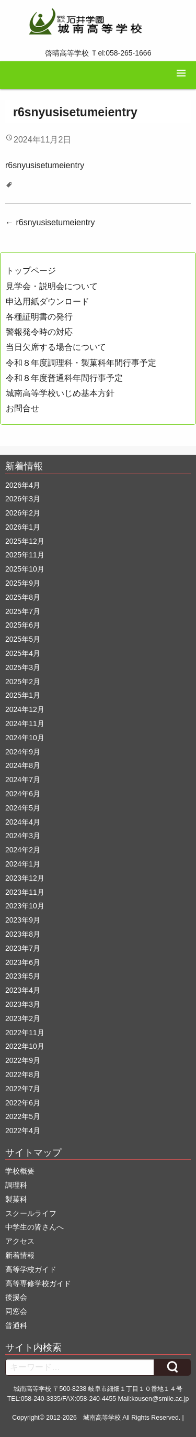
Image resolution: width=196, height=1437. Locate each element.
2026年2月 (22, 513)
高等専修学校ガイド (38, 1283)
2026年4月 (22, 485)
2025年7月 (22, 611)
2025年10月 (24, 569)
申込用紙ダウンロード (47, 301)
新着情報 (19, 1255)
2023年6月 (22, 962)
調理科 (16, 1185)
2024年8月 (22, 765)
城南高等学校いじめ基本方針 (60, 393)
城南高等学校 (102, 1417)
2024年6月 (22, 793)
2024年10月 (24, 737)
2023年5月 (22, 976)
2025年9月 (22, 583)
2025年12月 (24, 541)
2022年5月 (22, 1116)
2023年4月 (22, 990)
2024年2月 (22, 850)
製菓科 (16, 1199)
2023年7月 (22, 948)
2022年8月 (22, 1074)
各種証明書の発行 (39, 316)
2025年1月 (22, 695)
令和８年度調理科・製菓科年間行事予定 (81, 362)
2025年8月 (22, 597)
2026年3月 (22, 499)
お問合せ (22, 408)
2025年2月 (22, 681)
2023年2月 (22, 1018)
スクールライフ (30, 1213)
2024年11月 (24, 723)
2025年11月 (24, 555)
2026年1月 (22, 527)
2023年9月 (22, 920)
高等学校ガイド (30, 1269)
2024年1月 (22, 864)
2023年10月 (24, 906)
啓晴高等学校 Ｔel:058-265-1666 (98, 53)
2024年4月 (22, 822)
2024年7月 (22, 779)
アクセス (19, 1241)
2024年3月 (22, 835)
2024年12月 (24, 709)
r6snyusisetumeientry (44, 165)
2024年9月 (22, 752)
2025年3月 (22, 667)
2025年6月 (22, 625)
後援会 (16, 1297)
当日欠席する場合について (56, 347)
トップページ (31, 270)
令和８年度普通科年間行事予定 (64, 378)
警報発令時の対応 (39, 331)
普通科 (16, 1325)
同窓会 (16, 1311)
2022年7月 (22, 1088)
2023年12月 (24, 878)
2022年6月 (22, 1103)
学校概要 (19, 1171)
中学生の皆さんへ (34, 1227)
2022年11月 (24, 1032)
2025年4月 (22, 653)
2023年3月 (22, 1004)
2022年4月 (22, 1130)
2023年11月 (24, 892)
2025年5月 (22, 639)
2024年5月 (22, 808)
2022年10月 (24, 1046)
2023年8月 (22, 934)
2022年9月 (22, 1060)
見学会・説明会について (52, 286)
